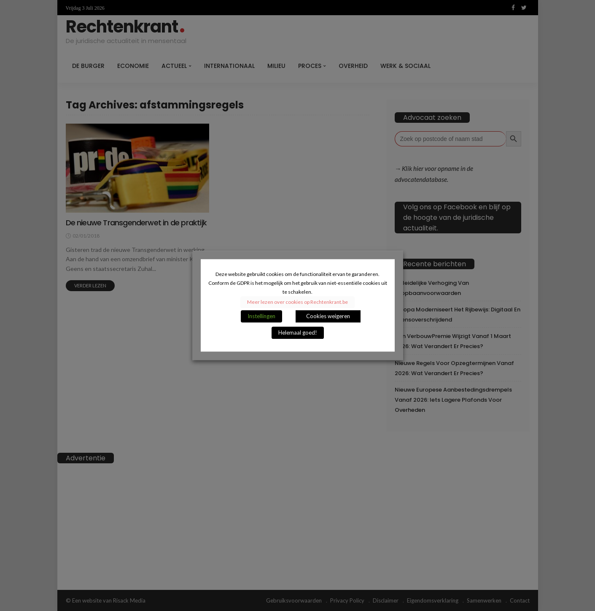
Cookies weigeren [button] (328, 316)
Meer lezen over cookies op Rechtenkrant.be (297, 302)
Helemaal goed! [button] (297, 333)
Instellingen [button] (261, 316)
